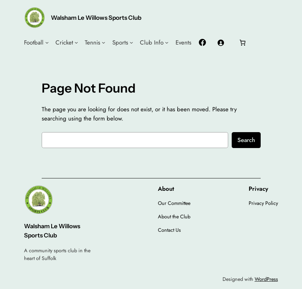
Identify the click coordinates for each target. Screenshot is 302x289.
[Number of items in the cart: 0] (242, 42)
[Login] (220, 42)
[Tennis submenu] (103, 42)
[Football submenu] (47, 42)
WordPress (266, 279)
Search (246, 140)
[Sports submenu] (131, 42)
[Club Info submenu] (166, 42)
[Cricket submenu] (76, 42)
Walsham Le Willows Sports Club (96, 17)
